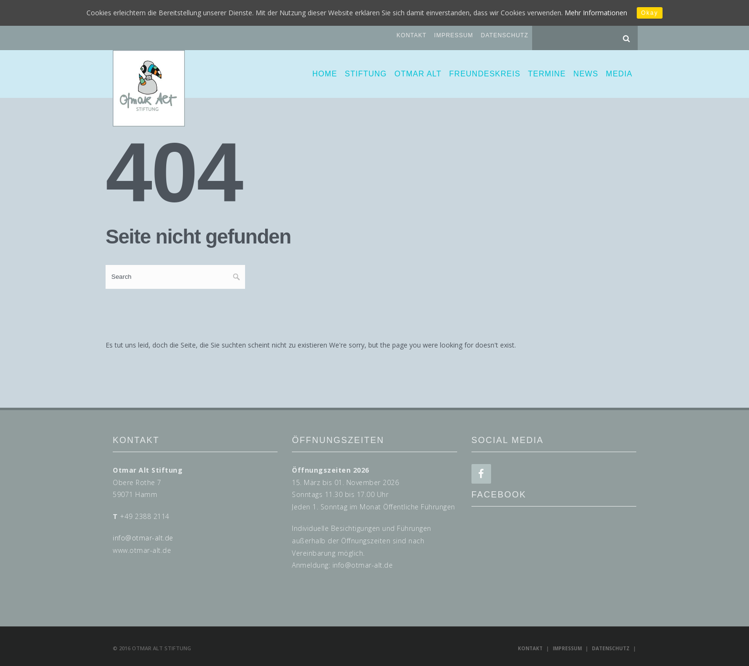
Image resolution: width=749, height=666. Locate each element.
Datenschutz (504, 35)
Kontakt (411, 35)
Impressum (453, 35)
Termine (547, 74)
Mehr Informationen (596, 12)
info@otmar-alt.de (143, 537)
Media (619, 74)
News (585, 74)
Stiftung (366, 74)
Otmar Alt (418, 74)
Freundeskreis (484, 74)
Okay (649, 13)
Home (324, 74)
